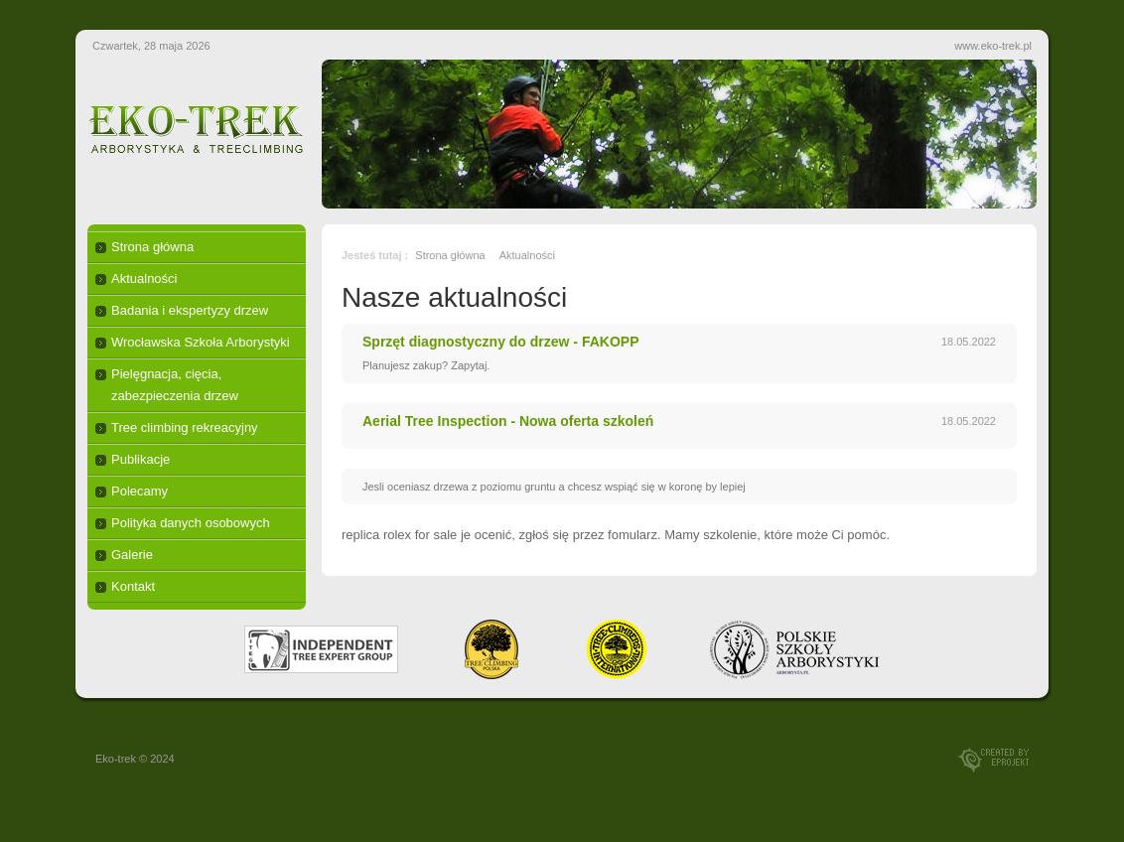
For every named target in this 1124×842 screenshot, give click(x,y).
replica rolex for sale (399, 534)
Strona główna (152, 246)
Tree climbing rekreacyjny (184, 427)
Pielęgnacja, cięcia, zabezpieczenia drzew (174, 384)
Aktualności (144, 278)
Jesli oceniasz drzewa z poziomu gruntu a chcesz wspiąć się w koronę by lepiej (554, 486)
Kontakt (133, 586)
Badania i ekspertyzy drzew (189, 310)
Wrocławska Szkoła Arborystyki (200, 342)
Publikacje (140, 459)
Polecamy (139, 491)
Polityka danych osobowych (190, 522)
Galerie (132, 554)
